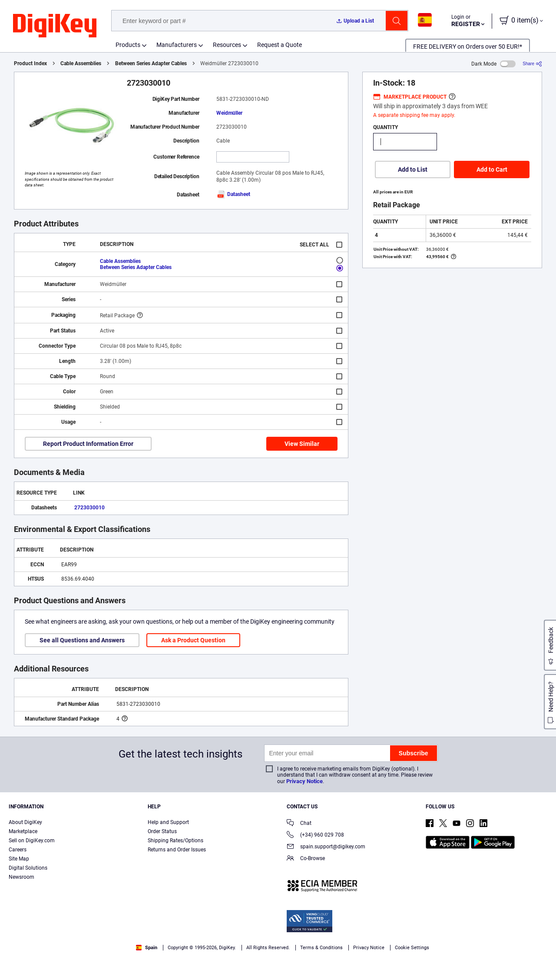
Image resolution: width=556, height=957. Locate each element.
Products (128, 44)
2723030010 (89, 508)
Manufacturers (176, 44)
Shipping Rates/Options (175, 840)
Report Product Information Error (88, 443)
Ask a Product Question (193, 640)
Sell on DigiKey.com (32, 840)
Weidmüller (229, 113)
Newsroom (21, 877)
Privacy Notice (304, 781)
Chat (299, 824)
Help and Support (168, 822)
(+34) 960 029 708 (315, 835)
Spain (146, 947)
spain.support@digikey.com (326, 847)
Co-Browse (306, 859)
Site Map (19, 859)
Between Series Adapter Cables (151, 63)
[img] (54, 26)
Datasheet (233, 194)
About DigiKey (25, 822)
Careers (17, 850)
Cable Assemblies (80, 63)
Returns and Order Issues (177, 850)
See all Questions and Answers (82, 640)
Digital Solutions (28, 868)
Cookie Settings (412, 947)
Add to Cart (492, 169)
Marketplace (23, 831)
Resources (227, 44)
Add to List (412, 169)
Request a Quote (279, 44)
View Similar (302, 443)
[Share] (532, 63)
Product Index (30, 63)
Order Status (162, 831)
